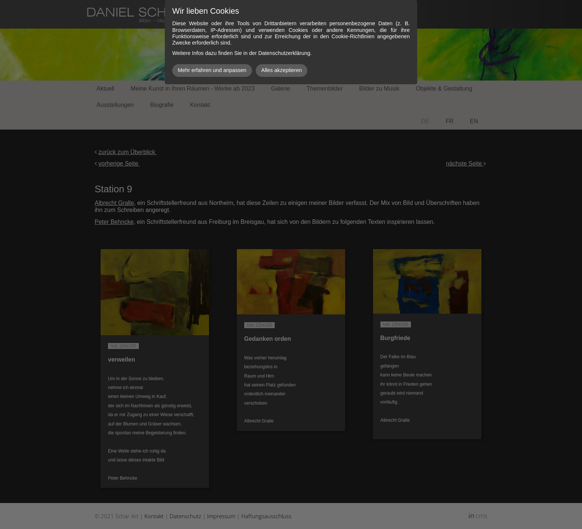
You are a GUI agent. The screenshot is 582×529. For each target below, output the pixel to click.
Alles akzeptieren (281, 70)
